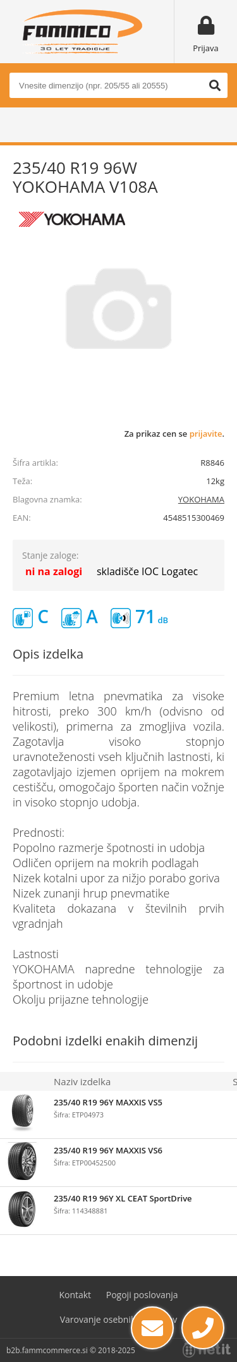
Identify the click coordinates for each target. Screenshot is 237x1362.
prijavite (206, 433)
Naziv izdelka (82, 1081)
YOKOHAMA (201, 499)
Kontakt (75, 1295)
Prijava (206, 48)
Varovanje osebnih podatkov (119, 1319)
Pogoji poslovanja (142, 1295)
